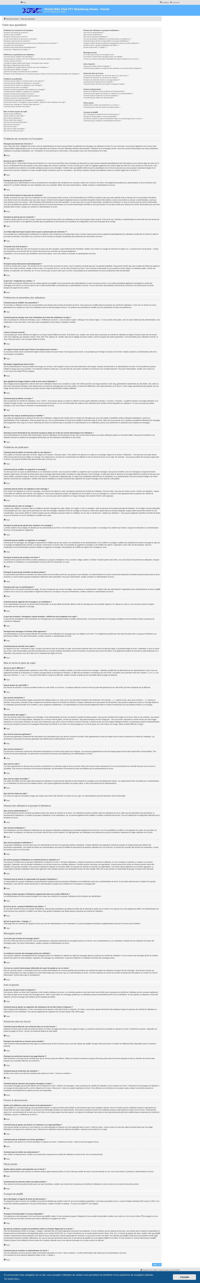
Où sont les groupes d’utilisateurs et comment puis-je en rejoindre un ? (107, 39)
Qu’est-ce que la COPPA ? (13, 34)
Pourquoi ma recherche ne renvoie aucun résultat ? (100, 77)
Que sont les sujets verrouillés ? (14, 128)
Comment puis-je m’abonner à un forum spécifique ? (101, 95)
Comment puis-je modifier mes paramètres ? (19, 57)
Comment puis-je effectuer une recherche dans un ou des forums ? (106, 75)
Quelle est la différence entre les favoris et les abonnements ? (104, 91)
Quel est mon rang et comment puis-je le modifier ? (21, 71)
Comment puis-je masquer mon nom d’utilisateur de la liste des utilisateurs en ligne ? (32, 59)
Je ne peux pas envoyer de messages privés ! (98, 54)
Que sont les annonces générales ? (16, 122)
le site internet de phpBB (13, 371)
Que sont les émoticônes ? (13, 118)
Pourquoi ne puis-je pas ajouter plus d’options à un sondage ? (24, 89)
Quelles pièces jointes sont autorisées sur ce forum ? (101, 105)
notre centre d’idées (133, 1216)
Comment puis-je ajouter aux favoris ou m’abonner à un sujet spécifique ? (108, 93)
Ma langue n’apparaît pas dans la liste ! (17, 65)
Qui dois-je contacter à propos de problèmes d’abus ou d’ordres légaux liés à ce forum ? (113, 118)
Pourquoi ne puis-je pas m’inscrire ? (16, 37)
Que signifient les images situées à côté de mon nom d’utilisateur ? (26, 67)
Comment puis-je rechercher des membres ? (98, 82)
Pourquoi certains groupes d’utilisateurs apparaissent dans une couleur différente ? (111, 43)
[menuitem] (23, 2)
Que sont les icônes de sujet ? (14, 131)
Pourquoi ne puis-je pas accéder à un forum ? (19, 94)
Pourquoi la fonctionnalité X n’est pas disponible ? (100, 116)
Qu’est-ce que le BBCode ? (13, 114)
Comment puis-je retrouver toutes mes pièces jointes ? (101, 107)
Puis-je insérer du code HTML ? (14, 116)
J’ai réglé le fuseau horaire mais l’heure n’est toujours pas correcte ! (26, 63)
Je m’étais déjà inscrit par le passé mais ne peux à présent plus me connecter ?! (31, 43)
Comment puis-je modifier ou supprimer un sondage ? (22, 91)
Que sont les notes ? (11, 126)
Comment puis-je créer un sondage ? (16, 87)
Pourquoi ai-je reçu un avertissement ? (17, 98)
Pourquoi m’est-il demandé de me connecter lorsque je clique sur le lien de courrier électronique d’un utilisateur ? (42, 74)
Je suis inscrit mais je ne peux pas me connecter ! (20, 39)
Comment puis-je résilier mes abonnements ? (98, 97)
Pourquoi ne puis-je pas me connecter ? (17, 41)
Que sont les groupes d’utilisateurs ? (95, 37)
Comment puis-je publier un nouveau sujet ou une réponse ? (24, 81)
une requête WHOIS (52, 1233)
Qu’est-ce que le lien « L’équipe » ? (95, 47)
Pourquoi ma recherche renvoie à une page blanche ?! (101, 80)
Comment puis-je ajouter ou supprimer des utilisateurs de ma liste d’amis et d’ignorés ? (112, 68)
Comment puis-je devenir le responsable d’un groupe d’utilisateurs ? (106, 41)
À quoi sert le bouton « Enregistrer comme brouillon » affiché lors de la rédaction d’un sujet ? (35, 102)
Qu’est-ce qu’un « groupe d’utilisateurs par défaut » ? (101, 45)
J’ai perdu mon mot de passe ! (14, 45)
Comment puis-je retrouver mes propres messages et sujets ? (104, 84)
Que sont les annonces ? (12, 124)
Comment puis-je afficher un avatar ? (16, 69)
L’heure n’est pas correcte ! (13, 61)
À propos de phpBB (78, 1204)
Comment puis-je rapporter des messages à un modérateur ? (24, 100)
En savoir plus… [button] (12, 1278)
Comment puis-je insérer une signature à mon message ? (23, 85)
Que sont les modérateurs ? (92, 34)
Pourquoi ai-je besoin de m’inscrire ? (16, 32)
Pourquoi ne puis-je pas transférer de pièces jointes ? (22, 96)
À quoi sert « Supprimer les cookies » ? (17, 49)
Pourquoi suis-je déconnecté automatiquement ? (20, 47)
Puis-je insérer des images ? (13, 120)
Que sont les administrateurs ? (93, 32)
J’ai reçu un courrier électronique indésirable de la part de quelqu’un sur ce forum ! (111, 59)
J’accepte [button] (184, 1277)
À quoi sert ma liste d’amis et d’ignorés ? (97, 66)
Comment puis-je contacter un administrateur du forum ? (102, 121)
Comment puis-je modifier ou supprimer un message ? (22, 83)
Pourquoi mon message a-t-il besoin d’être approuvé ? (22, 104)
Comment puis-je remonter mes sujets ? (17, 106)
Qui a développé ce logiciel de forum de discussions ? (101, 114)
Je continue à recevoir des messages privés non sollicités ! (103, 57)
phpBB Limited (62, 1201)
